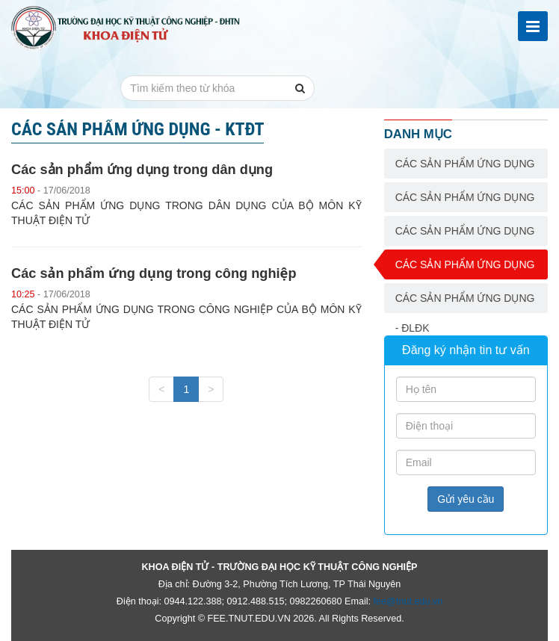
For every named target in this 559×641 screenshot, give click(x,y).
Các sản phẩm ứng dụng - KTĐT (465, 268)
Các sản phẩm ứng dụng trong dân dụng (142, 169)
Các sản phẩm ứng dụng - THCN (465, 201)
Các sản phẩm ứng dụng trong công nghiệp (154, 273)
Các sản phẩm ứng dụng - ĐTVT (465, 168)
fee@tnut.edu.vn (408, 601)
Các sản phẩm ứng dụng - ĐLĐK (465, 302)
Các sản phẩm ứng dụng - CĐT (465, 235)
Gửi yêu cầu (465, 499)
